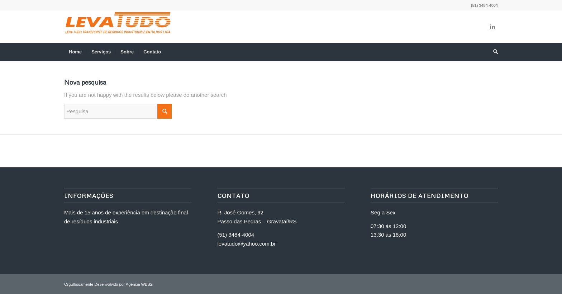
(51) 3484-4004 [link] (236, 235)
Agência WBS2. (139, 284)
